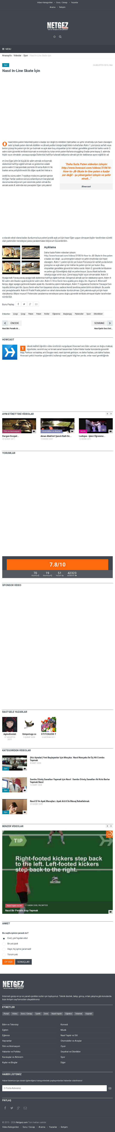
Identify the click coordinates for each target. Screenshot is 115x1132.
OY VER (8, 961)
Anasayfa (7, 55)
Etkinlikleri (98, 314)
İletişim (62, 7)
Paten (30, 314)
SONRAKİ (103, 323)
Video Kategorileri (45, 2)
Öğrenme (56, 314)
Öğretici (68, 1014)
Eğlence (6, 1035)
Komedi (64, 1024)
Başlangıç (67, 314)
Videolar (17, 55)
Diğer (63, 1062)
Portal (6, 1014)
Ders (46, 1014)
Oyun (63, 1046)
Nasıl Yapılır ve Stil (14, 906)
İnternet (78, 1014)
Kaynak (89, 1014)
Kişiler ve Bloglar (10, 1062)
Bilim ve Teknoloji (10, 1024)
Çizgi (15, 314)
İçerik (38, 1014)
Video (14, 1014)
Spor (26, 55)
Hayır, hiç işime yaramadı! (19, 949)
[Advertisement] (57, 213)
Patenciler (79, 314)
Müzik (83, 431)
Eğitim (5, 1030)
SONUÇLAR (23, 961)
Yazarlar (74, 2)
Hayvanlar (7, 1041)
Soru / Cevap (61, 2)
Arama (52, 7)
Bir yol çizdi (12, 943)
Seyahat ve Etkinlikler (71, 1051)
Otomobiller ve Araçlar (51, 431)
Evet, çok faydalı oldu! (17, 938)
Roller (46, 314)
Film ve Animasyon (12, 431)
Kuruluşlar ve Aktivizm (12, 1057)
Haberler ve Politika (11, 1051)
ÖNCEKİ (10, 323)
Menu (8, 49)
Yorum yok (12, 954)
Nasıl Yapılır (57, 1014)
